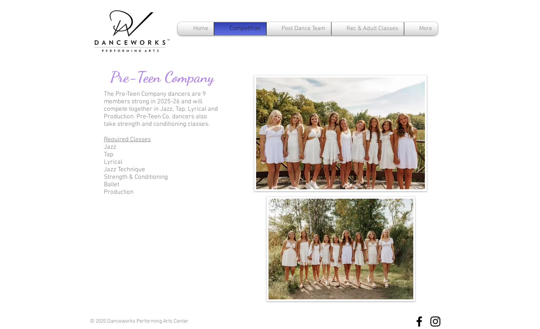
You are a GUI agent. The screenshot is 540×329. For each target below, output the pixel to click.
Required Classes (127, 139)
